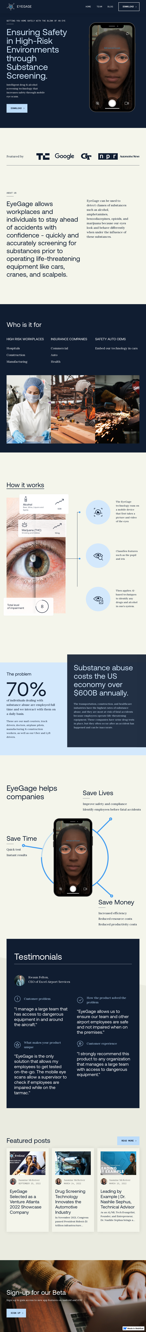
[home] (19, 6)
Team (99, 7)
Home (88, 7)
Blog (110, 7)
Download (128, 7)
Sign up (15, 1313)
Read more (127, 1141)
